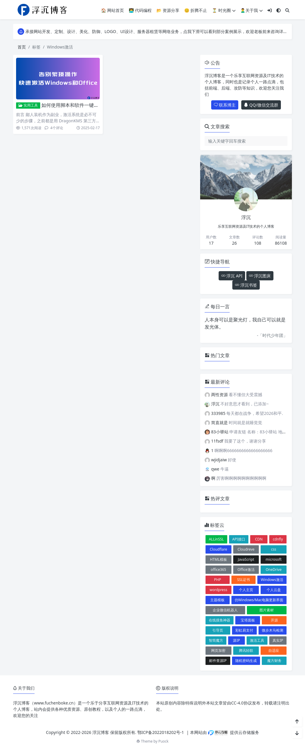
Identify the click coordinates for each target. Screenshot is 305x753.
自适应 (273, 650)
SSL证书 (243, 579)
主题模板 (217, 599)
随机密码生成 (246, 660)
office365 (218, 569)
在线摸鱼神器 (219, 620)
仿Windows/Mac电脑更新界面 (259, 599)
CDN (258, 539)
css (273, 549)
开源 (274, 620)
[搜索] (287, 10)
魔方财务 (274, 660)
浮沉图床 (260, 276)
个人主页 (246, 589)
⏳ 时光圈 (223, 10)
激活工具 (257, 640)
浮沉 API (231, 276)
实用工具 (28, 105)
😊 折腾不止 (195, 10)
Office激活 (245, 569)
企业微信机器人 (225, 610)
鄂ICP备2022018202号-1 (160, 732)
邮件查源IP (218, 660)
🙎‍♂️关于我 (251, 10)
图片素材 (266, 610)
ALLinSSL (216, 539)
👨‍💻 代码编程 (140, 10)
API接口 (238, 539)
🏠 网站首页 (112, 10)
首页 (22, 47)
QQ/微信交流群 (261, 105)
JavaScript (246, 559)
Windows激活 (272, 579)
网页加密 (218, 650)
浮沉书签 (246, 285)
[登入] (269, 10)
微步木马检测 (272, 630)
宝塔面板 (248, 620)
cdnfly (278, 539)
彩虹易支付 (244, 630)
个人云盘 (274, 589)
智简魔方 (216, 640)
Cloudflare (218, 549)
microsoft (274, 559)
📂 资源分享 (167, 10)
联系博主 (225, 105)
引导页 (217, 630)
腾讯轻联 (246, 650)
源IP (236, 640)
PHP (217, 579)
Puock (163, 741)
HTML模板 (218, 559)
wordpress (218, 589)
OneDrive (273, 569)
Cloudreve (246, 549)
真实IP (278, 640)
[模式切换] (278, 10)
